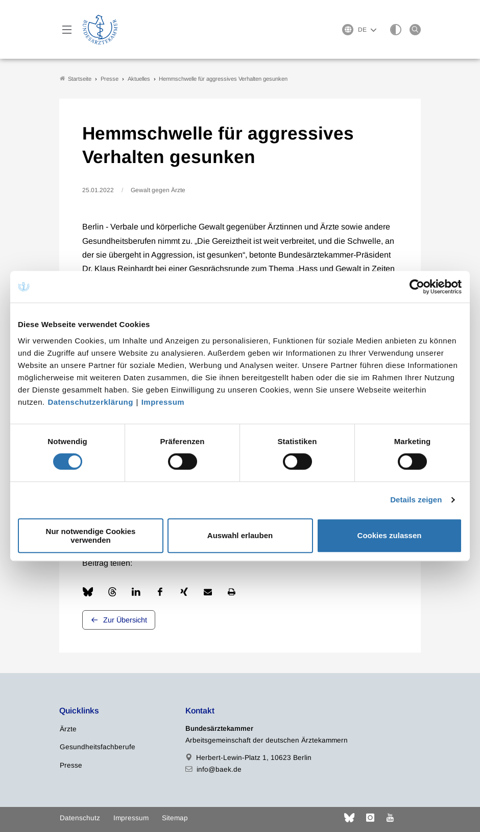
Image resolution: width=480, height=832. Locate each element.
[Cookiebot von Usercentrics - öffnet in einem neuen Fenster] (417, 287)
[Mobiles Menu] (67, 29)
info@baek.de (219, 769)
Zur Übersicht (125, 620)
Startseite (75, 78)
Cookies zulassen (389, 535)
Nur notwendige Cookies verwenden (91, 535)
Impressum (163, 402)
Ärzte (68, 729)
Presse (71, 765)
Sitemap (175, 818)
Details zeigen (416, 499)
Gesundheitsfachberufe (97, 747)
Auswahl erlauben (240, 535)
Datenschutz (80, 818)
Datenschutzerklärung (90, 402)
